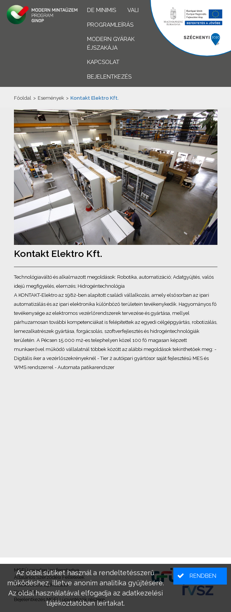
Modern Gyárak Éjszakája (111, 43)
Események (51, 98)
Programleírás (110, 24)
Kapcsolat (103, 62)
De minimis (101, 10)
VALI (133, 10)
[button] (200, 576)
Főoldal (22, 98)
